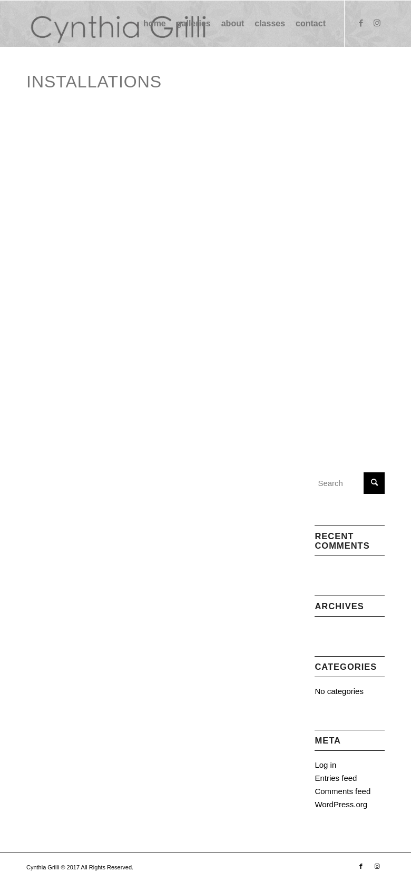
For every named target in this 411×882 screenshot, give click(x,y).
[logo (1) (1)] (117, 24)
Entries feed (336, 778)
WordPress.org (341, 804)
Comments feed (342, 791)
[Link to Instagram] (377, 23)
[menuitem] (154, 24)
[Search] (350, 483)
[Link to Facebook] (361, 23)
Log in (325, 764)
